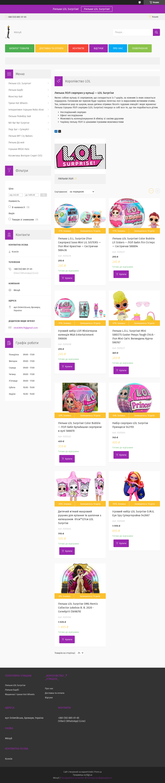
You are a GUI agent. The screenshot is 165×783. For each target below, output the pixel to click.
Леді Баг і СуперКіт (18, 129)
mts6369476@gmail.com (26, 328)
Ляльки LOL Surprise (15, 685)
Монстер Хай (15, 96)
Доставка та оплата (51, 48)
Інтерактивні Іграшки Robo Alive (26, 109)
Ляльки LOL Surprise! (97, 9)
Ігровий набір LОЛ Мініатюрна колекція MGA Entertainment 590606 (77, 334)
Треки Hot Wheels (18, 103)
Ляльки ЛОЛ (65, 178)
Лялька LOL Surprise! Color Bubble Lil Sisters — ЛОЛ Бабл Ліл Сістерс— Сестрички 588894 (133, 242)
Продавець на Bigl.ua (82, 775)
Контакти (78, 48)
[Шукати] (156, 32)
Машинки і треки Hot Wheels (20, 694)
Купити (68, 278)
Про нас (118, 48)
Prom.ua (98, 772)
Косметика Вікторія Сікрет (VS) (25, 155)
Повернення (139, 48)
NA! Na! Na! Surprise (18, 122)
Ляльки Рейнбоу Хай (19, 116)
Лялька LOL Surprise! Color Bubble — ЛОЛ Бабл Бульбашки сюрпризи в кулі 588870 (80, 426)
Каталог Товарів (19, 48)
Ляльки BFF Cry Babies (20, 136)
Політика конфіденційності (99, 778)
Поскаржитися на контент (73, 778)
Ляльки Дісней (16, 142)
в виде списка (157, 192)
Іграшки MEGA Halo (18, 149)
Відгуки (98, 48)
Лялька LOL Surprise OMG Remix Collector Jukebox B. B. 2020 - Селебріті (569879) (78, 607)
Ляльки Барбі (15, 90)
